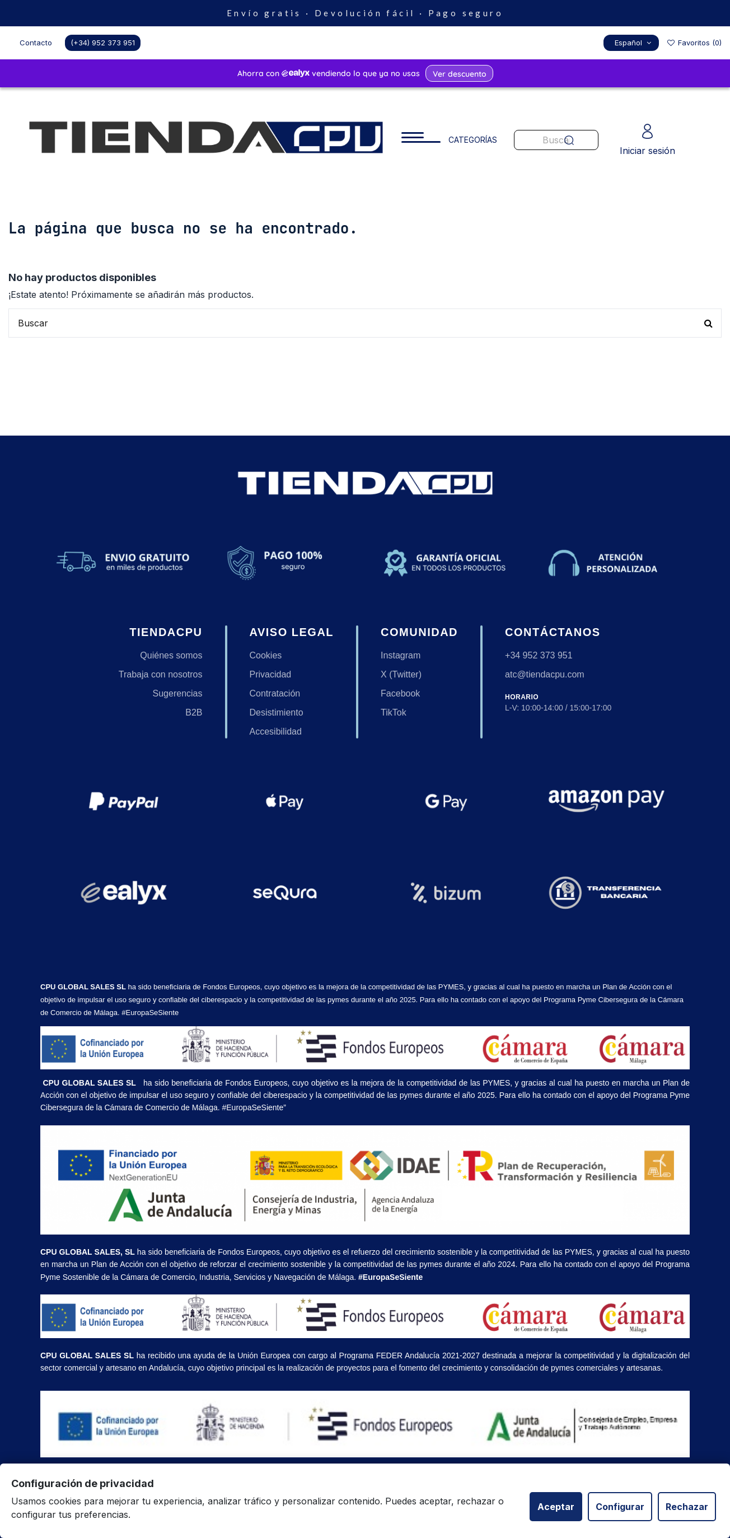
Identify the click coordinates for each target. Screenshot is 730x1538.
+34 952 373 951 (539, 655)
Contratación (275, 693)
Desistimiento (276, 712)
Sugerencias (178, 693)
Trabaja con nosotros (161, 674)
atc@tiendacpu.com (544, 674)
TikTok (393, 712)
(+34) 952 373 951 (103, 42)
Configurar (620, 1506)
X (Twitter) (401, 674)
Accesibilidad (276, 731)
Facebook (400, 693)
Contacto (36, 42)
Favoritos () (694, 42)
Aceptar (555, 1506)
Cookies (266, 655)
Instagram (400, 655)
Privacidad (271, 674)
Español (634, 42)
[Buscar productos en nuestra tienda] (365, 323)
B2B (193, 712)
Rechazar (687, 1506)
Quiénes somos (171, 655)
